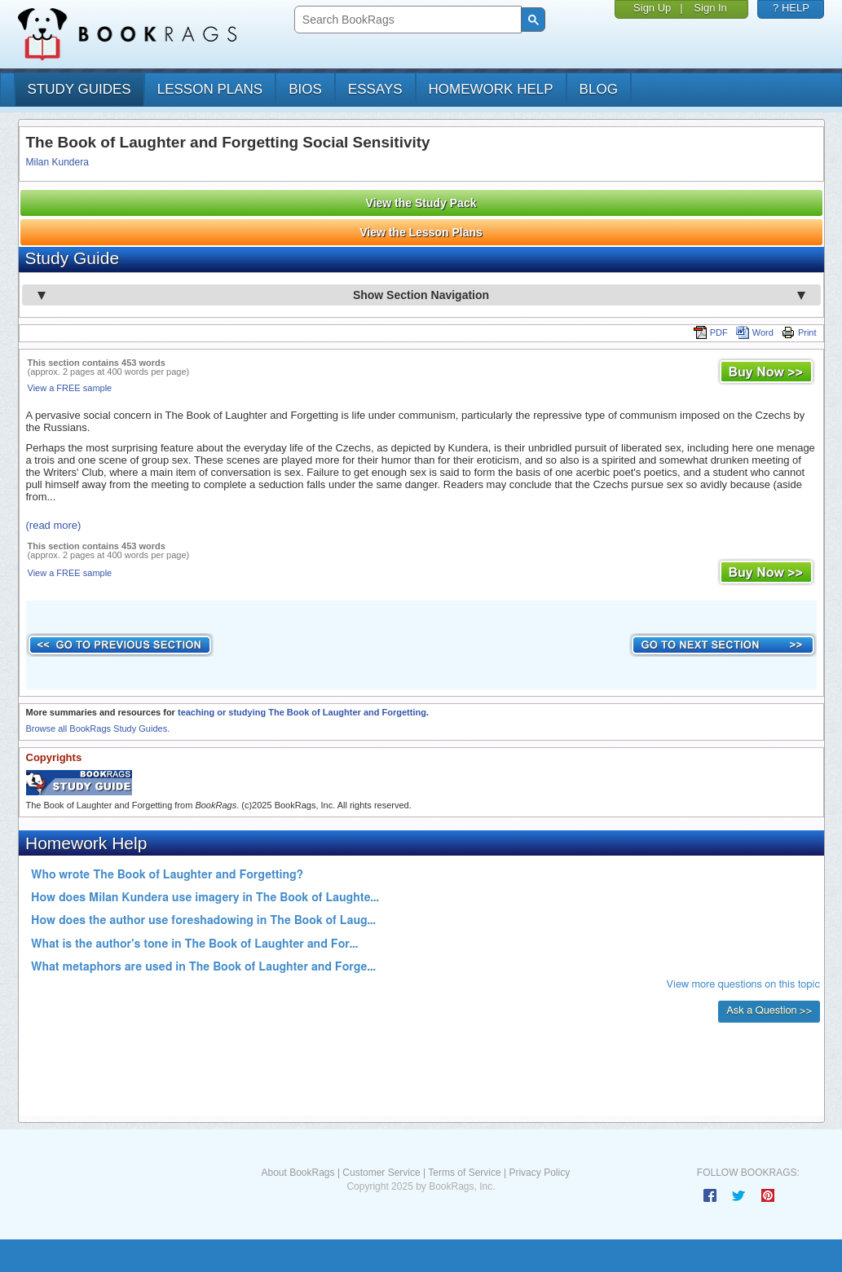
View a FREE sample (70, 388)
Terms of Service (464, 1172)
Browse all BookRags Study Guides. (98, 728)
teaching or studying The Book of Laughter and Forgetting (302, 712)
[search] (406, 20)
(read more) (54, 525)
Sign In (710, 8)
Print (799, 332)
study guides (79, 89)
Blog (599, 89)
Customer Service (381, 1172)
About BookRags (297, 1172)
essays (375, 89)
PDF (711, 332)
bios (305, 89)
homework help (491, 89)
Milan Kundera (57, 162)
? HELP (791, 8)
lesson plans (209, 89)
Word (755, 332)
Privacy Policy (539, 1172)
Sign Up (652, 8)
